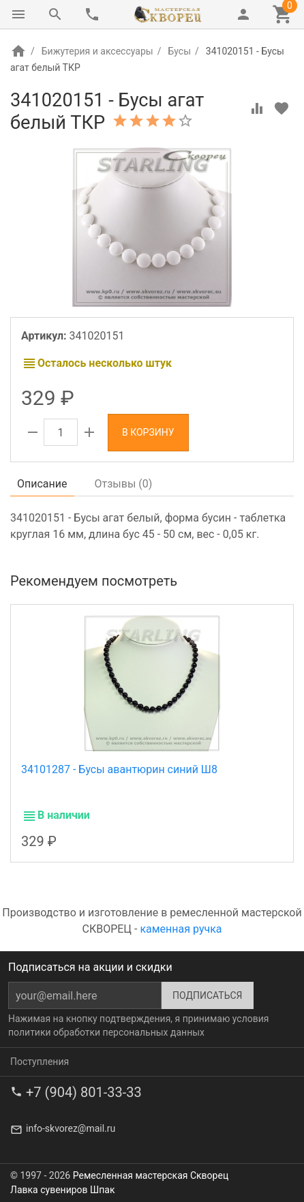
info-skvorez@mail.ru (70, 1128)
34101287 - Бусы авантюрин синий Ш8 (119, 769)
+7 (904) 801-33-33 (84, 1092)
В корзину (148, 432)
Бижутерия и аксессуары (97, 51)
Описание (42, 483)
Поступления (39, 1061)
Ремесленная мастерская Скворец (150, 1175)
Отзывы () (124, 483)
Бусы (179, 51)
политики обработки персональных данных (106, 1032)
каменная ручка (181, 928)
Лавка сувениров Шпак (62, 1189)
